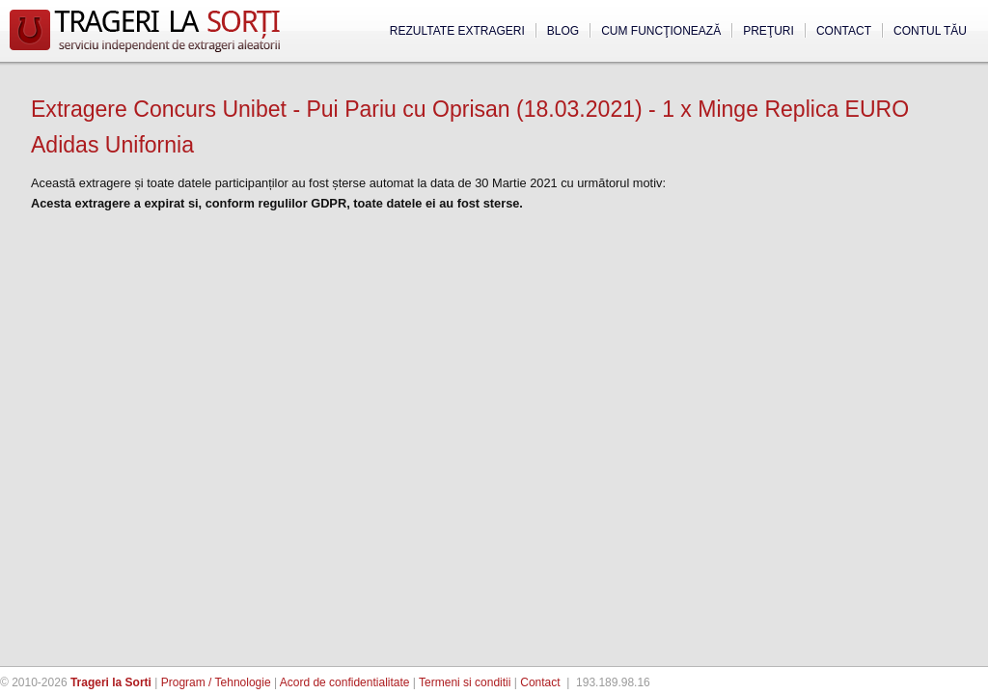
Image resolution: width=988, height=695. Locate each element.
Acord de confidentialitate (345, 682)
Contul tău (930, 31)
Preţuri (768, 31)
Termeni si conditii (464, 682)
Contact (843, 31)
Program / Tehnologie (216, 682)
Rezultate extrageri (457, 31)
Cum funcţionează (661, 31)
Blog (563, 31)
